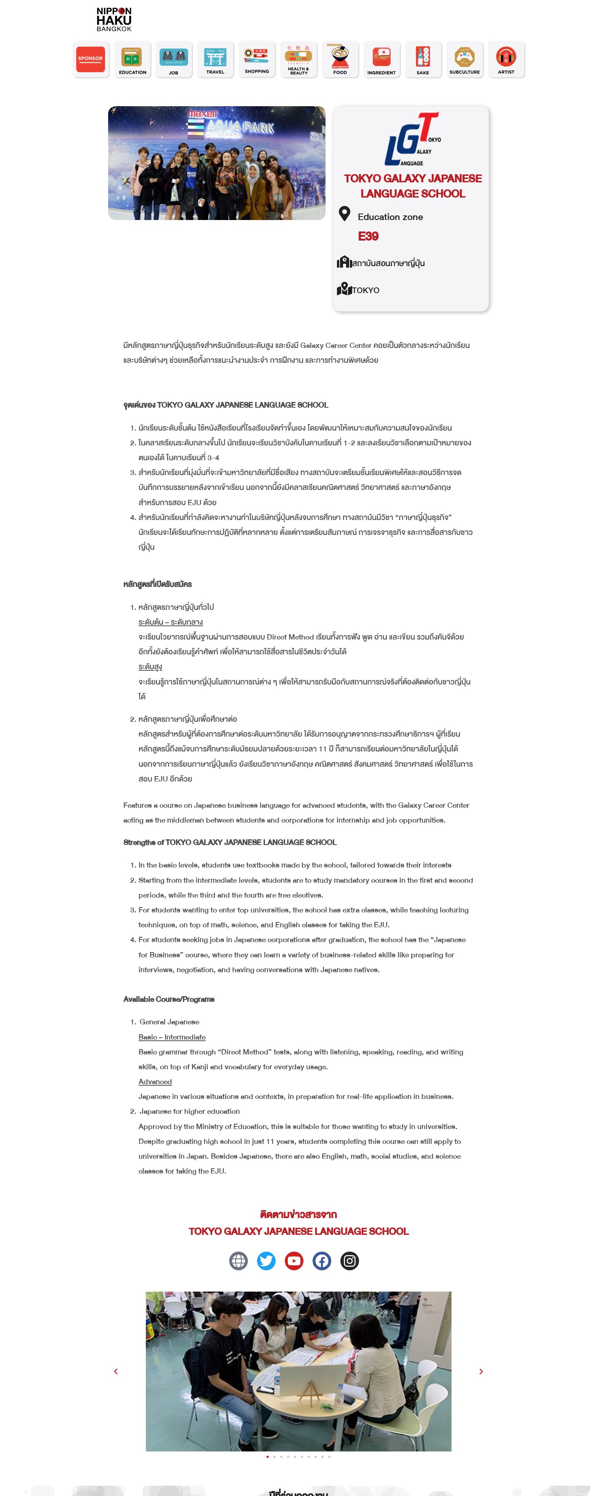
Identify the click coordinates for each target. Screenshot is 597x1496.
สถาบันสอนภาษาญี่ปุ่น (388, 264)
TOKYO (366, 291)
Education (379, 217)
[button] (116, 1371)
